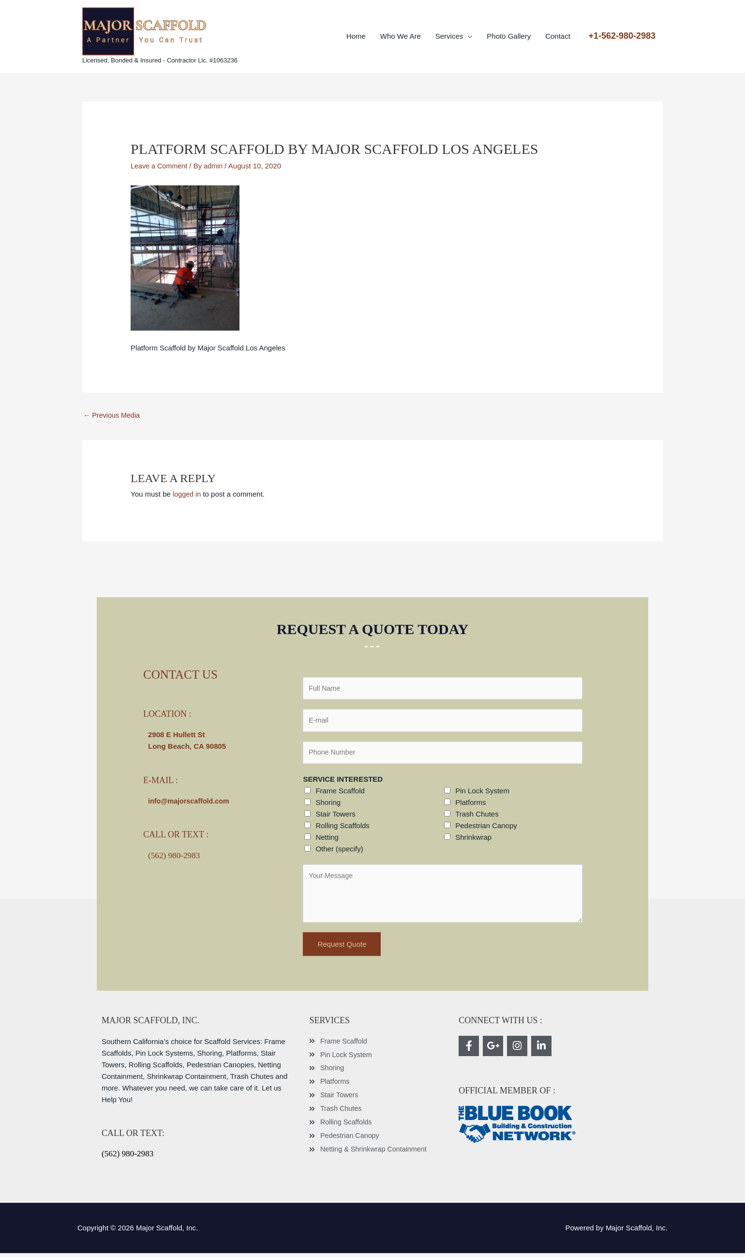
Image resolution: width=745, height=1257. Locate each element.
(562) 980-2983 (175, 856)
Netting (327, 841)
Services (449, 36)
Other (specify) (339, 852)
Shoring (328, 806)
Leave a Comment (160, 166)
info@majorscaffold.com (190, 802)
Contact (557, 36)
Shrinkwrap (473, 841)
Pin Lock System (482, 794)
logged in (187, 494)
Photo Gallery (509, 36)
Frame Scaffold (339, 794)
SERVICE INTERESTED (343, 783)
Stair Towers (335, 818)
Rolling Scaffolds (342, 829)
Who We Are (400, 36)
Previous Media (113, 415)
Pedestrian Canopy (486, 829)
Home (356, 36)
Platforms (470, 806)
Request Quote (341, 948)
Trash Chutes (476, 818)
